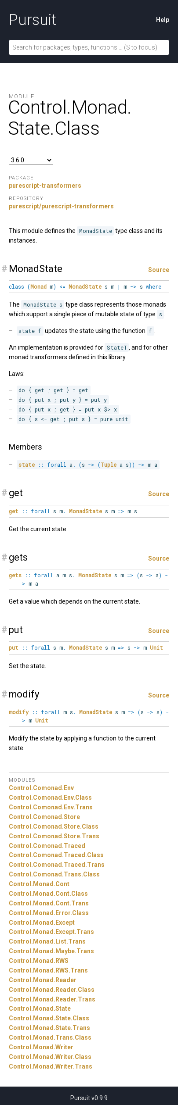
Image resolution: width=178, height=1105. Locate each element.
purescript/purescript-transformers (61, 206)
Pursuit (32, 20)
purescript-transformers (45, 185)
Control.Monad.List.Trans (47, 941)
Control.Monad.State (40, 1008)
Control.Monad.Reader (42, 979)
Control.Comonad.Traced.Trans (57, 864)
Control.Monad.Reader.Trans (52, 999)
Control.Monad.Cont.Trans (49, 903)
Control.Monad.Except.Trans (51, 931)
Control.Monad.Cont (39, 883)
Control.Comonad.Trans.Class (54, 874)
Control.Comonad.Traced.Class (56, 854)
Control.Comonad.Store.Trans (54, 836)
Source (158, 269)
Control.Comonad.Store (44, 816)
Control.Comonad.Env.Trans (51, 807)
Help (162, 19)
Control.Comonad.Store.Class (53, 826)
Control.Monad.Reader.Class (51, 989)
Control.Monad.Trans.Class (50, 1037)
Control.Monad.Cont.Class (48, 893)
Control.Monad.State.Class (49, 1018)
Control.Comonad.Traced (47, 845)
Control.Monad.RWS (39, 960)
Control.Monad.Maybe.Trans (51, 951)
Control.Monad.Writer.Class (50, 1056)
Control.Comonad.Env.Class (50, 797)
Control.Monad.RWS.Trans (48, 970)
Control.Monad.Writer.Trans (50, 1066)
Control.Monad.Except (42, 922)
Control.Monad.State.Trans (49, 1027)
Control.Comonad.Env (41, 787)
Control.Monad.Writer (41, 1047)
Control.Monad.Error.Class (49, 912)
